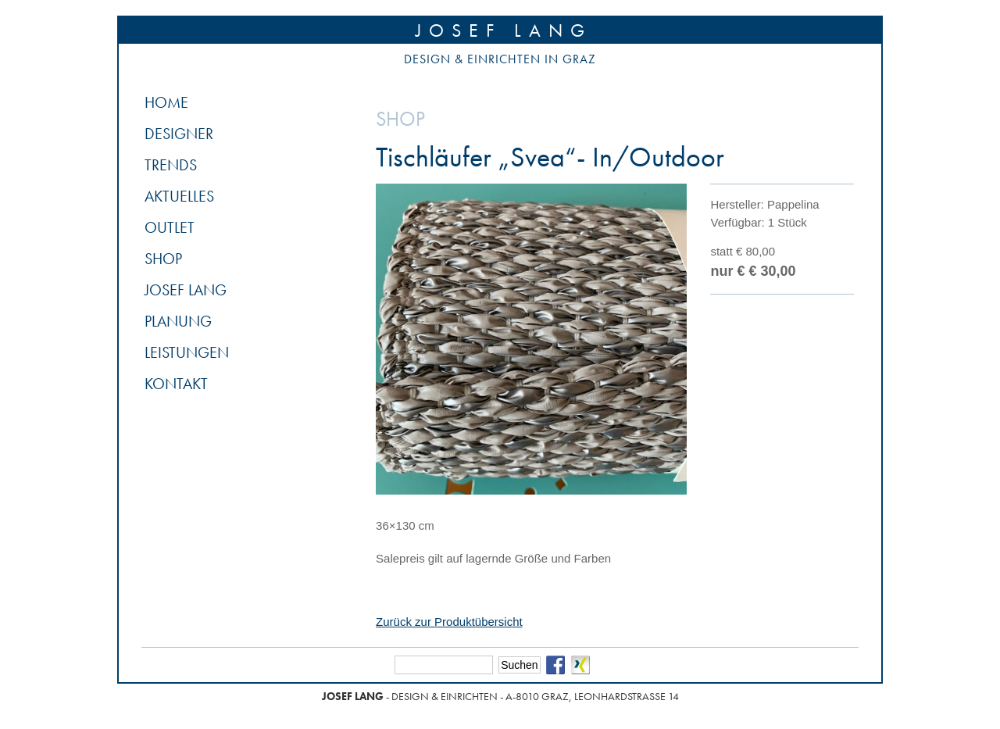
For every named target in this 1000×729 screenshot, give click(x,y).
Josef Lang (504, 30)
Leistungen (187, 352)
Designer (179, 133)
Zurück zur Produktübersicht (449, 621)
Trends (171, 165)
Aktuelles (179, 196)
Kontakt (176, 383)
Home (166, 102)
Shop (163, 258)
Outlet (170, 227)
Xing (580, 665)
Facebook (555, 665)
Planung (178, 321)
